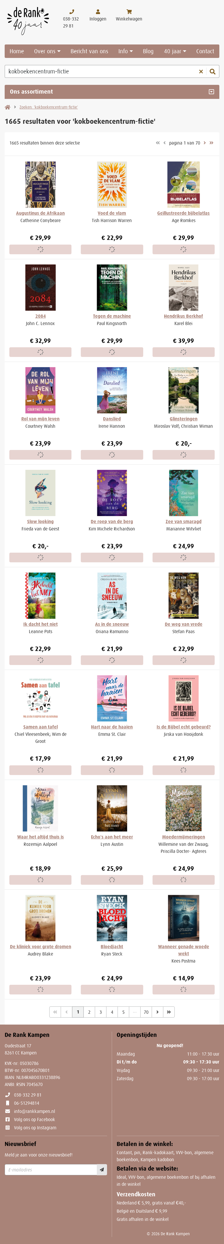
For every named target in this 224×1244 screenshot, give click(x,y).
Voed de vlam (112, 213)
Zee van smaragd (184, 521)
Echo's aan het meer (112, 837)
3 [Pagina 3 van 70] (100, 1012)
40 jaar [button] (172, 51)
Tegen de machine (112, 316)
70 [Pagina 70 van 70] (146, 1012)
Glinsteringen (183, 419)
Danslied (112, 419)
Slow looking (40, 521)
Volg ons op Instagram (35, 1127)
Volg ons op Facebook (34, 1119)
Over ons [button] (44, 51)
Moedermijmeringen (183, 837)
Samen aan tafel (40, 727)
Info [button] (123, 51)
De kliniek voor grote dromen (40, 946)
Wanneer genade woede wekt (183, 950)
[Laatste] (169, 1012)
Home (17, 51)
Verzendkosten (136, 1194)
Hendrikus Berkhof (183, 316)
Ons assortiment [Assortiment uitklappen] (31, 91)
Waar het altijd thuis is (40, 837)
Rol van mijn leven (40, 419)
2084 (40, 316)
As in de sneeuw (112, 624)
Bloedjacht (112, 946)
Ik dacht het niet (40, 624)
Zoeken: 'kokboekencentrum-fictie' (49, 107)
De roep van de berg (112, 521)
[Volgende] (157, 1012)
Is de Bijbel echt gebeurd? (184, 727)
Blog (148, 51)
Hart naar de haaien (112, 727)
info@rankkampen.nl (34, 1111)
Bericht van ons (89, 51)
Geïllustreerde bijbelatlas (183, 213)
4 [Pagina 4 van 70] (112, 1012)
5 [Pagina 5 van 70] (123, 1012)
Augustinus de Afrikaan (40, 213)
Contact (205, 51)
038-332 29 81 (27, 1094)
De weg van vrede (183, 624)
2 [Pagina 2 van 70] (89, 1012)
